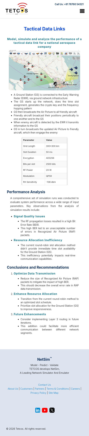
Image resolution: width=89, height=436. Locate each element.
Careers (75, 388)
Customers (26, 388)
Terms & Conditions (58, 388)
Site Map (54, 392)
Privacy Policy (38, 392)
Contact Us (44, 384)
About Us (13, 388)
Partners (39, 388)
